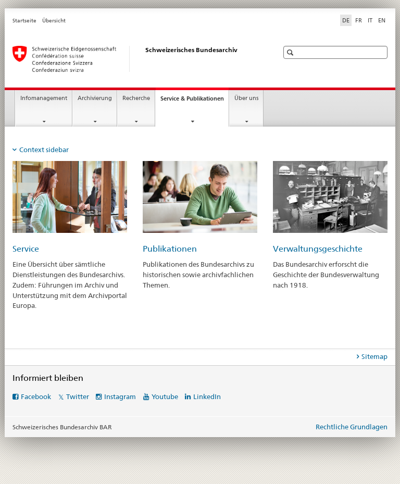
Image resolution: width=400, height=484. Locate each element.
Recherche (136, 98)
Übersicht (54, 20)
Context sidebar (44, 149)
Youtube (165, 396)
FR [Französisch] (358, 20)
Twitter (77, 396)
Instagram (120, 396)
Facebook (36, 396)
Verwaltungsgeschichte (317, 249)
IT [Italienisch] (370, 20)
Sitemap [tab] (374, 356)
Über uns (246, 98)
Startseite (24, 20)
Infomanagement (43, 98)
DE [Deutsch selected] (345, 20)
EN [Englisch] (381, 20)
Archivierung (95, 98)
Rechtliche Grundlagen (352, 427)
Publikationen (170, 249)
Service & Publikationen (194, 101)
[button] (291, 52)
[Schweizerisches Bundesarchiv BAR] (134, 59)
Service (25, 249)
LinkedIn (207, 396)
